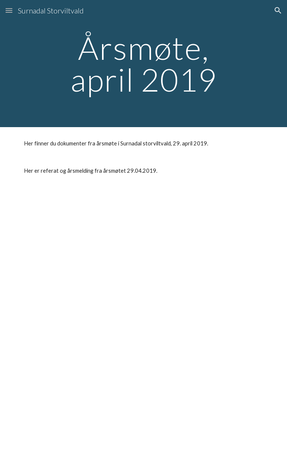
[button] (9, 10)
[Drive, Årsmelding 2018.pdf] (80, 324)
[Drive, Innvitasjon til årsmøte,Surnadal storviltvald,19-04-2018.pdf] (80, 415)
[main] (143, 64)
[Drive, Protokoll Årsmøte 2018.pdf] (80, 233)
